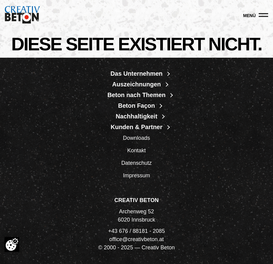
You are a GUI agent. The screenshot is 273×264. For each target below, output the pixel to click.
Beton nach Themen (136, 95)
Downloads (136, 138)
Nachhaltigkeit (136, 116)
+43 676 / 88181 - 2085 (136, 231)
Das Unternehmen (136, 73)
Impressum (136, 175)
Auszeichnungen (136, 84)
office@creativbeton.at (136, 239)
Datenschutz (136, 163)
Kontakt (136, 150)
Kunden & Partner (136, 127)
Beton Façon (136, 105)
